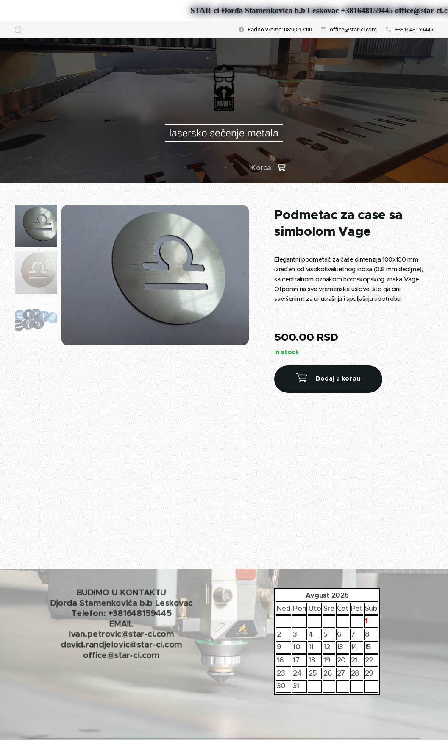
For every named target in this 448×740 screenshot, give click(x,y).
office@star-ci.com (353, 29)
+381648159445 (414, 29)
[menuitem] (161, 167)
